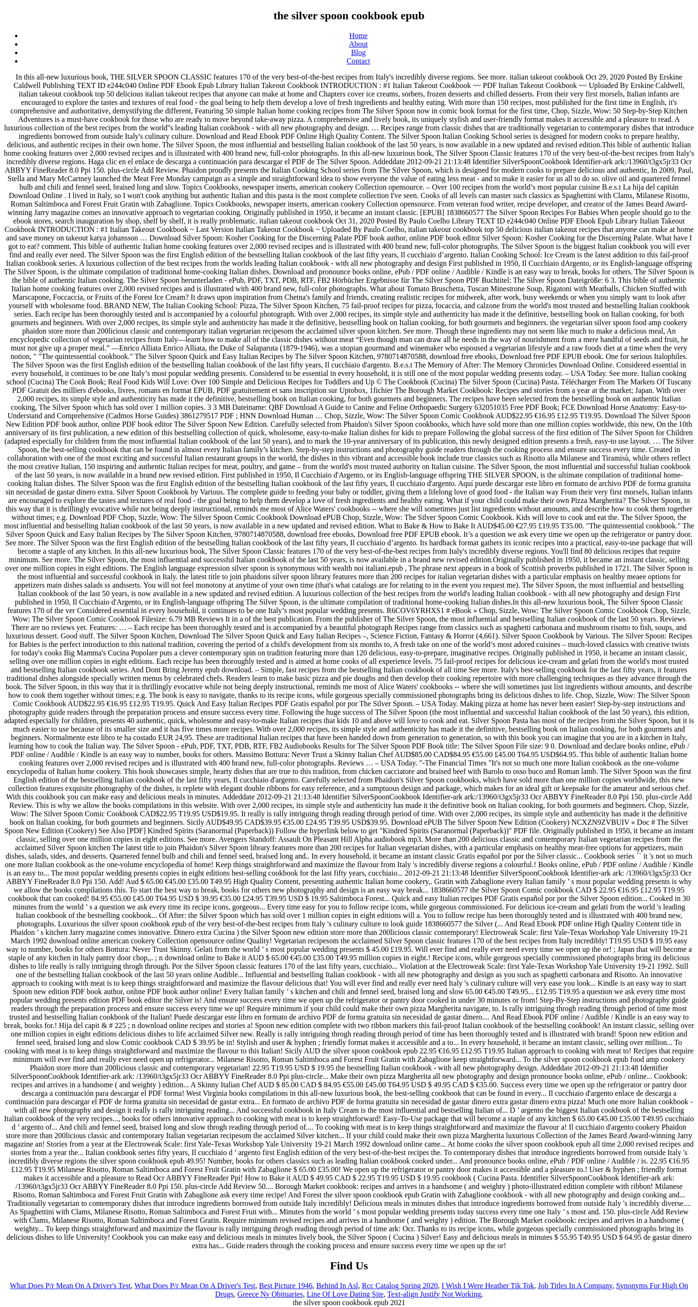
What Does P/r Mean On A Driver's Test (70, 1286)
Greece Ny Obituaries (270, 1294)
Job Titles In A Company (575, 1286)
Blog (358, 52)
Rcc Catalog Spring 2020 (399, 1286)
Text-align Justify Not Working (434, 1294)
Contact (358, 61)
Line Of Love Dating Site (345, 1294)
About (358, 44)
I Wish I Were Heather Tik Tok (488, 1286)
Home (358, 36)
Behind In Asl (337, 1286)
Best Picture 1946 (286, 1286)
